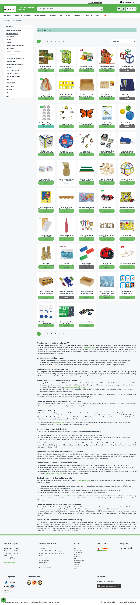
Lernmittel (69, 415)
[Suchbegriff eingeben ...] (68, 9)
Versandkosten (131, 602)
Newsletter (41, 548)
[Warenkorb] (131, 9)
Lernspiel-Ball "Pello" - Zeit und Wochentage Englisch (66, 152)
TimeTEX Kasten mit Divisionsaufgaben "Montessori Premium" (127, 152)
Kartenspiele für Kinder (83, 480)
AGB (75, 558)
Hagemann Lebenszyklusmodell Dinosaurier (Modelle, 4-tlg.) (86, 152)
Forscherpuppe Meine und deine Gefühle (107, 67)
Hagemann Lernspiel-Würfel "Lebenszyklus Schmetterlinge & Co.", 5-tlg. (86, 67)
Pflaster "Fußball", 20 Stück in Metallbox (66, 67)
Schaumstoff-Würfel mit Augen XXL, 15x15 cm (127, 123)
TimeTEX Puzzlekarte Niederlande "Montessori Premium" (46, 208)
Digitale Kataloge (79, 560)
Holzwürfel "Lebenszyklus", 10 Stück (46, 264)
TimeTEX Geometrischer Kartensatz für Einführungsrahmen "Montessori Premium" (46, 323)
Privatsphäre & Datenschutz (78, 555)
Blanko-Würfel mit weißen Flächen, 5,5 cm (127, 67)
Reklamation (42, 565)
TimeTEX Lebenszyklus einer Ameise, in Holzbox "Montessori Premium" (107, 180)
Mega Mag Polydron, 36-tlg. (127, 180)
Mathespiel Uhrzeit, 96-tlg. (127, 208)
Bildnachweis (77, 569)
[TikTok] (131, 549)
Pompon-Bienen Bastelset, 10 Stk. (46, 236)
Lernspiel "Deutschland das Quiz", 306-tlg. (107, 152)
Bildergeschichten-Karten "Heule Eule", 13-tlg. (46, 67)
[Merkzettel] (118, 9)
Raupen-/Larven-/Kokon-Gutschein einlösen (51, 553)
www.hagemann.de (54, 602)
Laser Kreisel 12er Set (86, 322)
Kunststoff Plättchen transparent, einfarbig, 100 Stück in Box (66, 292)
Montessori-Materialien (60, 422)
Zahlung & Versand (44, 560)
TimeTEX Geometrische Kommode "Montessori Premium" (46, 292)
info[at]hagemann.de (14, 558)
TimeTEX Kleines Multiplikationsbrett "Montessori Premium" (107, 95)
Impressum (77, 563)
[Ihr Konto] (123, 9)
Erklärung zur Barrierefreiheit (78, 551)
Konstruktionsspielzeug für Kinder (75, 387)
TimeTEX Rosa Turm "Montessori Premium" (66, 236)
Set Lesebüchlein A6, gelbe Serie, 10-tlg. (66, 95)
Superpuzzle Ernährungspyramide (127, 236)
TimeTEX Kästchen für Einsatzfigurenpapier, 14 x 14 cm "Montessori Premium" (86, 95)
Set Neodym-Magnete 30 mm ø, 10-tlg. (46, 123)
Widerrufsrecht (42, 562)
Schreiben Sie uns (9, 562)
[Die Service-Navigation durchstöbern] (127, 2)
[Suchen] (101, 9)
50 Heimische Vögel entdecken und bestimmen (107, 124)
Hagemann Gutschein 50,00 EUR (66, 323)
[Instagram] (128, 549)
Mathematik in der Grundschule (55, 473)
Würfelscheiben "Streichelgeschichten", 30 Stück (46, 180)
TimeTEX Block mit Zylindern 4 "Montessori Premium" (66, 208)
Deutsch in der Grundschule (127, 509)
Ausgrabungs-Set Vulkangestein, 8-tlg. (46, 95)
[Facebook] (122, 549)
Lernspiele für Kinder (89, 347)
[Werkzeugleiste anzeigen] (3, 600)
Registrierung (42, 558)
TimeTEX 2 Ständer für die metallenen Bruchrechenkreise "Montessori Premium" (87, 180)
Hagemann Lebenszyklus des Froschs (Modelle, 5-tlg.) (66, 124)
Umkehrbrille (107, 207)
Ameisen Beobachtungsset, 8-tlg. (66, 264)
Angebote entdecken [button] (95, 2)
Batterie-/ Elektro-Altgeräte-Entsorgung (50, 551)
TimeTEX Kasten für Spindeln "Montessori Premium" (86, 292)
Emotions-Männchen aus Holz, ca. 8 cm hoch (66, 180)
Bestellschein (77, 567)
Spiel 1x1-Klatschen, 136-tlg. (86, 236)
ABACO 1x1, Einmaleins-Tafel (127, 95)
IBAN (40, 555)
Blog (75, 548)
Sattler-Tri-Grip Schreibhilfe (86, 264)
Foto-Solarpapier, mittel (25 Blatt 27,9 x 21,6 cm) (106, 292)
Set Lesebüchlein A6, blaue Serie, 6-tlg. (127, 292)
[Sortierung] (123, 41)
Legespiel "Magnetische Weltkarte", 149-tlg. (86, 208)
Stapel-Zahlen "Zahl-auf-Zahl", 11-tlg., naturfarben (107, 236)
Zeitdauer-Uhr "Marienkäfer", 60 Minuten (107, 264)
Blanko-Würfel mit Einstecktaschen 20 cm (46, 152)
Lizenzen (76, 565)
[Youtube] (125, 549)
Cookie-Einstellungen (44, 567)
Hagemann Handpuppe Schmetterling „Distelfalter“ (86, 124)
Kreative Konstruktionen (127, 263)
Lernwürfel (65, 496)
